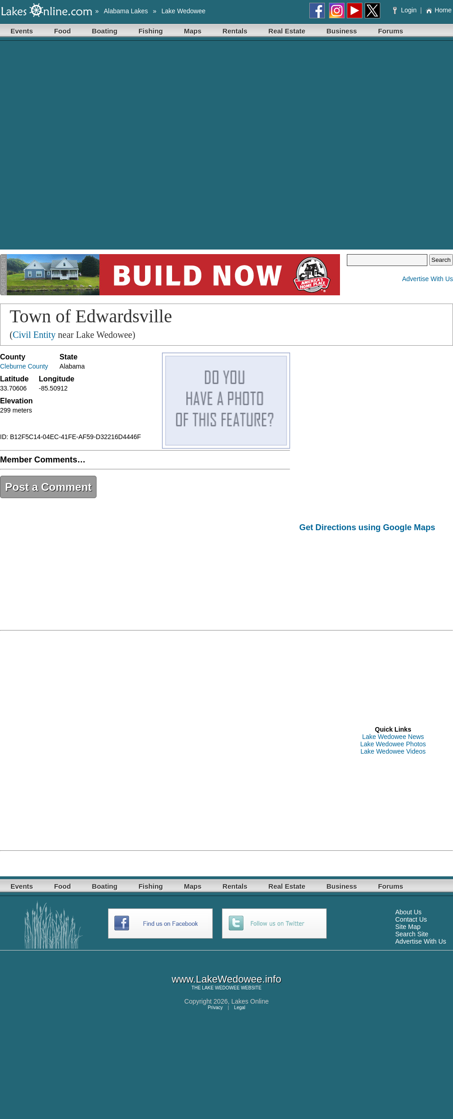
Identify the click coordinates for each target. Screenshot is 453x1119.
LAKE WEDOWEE (220, 987)
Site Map (408, 926)
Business (341, 31)
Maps (192, 31)
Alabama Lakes (126, 11)
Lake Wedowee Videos (393, 751)
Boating (105, 31)
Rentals (234, 31)
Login (405, 10)
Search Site (411, 934)
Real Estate (287, 31)
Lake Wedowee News (393, 736)
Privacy (215, 1007)
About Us (408, 912)
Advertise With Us (427, 278)
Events (22, 31)
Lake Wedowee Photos (393, 744)
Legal (239, 1007)
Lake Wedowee (183, 11)
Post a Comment (48, 487)
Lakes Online (250, 1001)
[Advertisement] (102, 147)
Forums (390, 31)
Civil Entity (34, 335)
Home (439, 10)
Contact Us (411, 919)
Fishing (151, 31)
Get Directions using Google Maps (367, 527)
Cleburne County (24, 366)
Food (62, 31)
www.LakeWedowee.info (226, 979)
